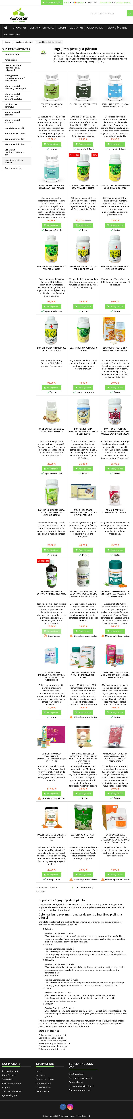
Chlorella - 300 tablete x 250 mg (83, 105)
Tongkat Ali (18, 27)
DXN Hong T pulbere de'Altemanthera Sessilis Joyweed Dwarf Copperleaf (115, 431)
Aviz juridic (41, 1075)
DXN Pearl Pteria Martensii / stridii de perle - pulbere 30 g (83, 431)
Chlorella (70, 964)
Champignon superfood (80, 1090)
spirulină (70, 948)
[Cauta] (111, 13)
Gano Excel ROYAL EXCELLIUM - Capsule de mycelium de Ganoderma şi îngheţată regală (115, 838)
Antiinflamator (12, 54)
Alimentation (95, 27)
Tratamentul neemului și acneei (53, 1046)
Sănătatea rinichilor (15, 144)
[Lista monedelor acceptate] (68, 2)
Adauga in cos (51, 144)
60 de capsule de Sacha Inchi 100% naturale (51, 430)
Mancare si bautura (11, 1083)
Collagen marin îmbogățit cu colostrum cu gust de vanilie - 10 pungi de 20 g (51, 676)
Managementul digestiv (12, 113)
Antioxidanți (11, 59)
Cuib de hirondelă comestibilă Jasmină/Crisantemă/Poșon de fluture (52, 757)
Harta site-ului (42, 1091)
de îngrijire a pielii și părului (109, 1023)
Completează (59, 933)
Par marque (11, 34)
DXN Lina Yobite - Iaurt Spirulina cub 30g (83, 836)
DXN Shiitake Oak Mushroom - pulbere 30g (115, 511)
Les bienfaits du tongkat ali (81, 1086)
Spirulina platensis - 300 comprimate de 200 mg (115, 105)
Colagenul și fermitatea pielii (52, 1049)
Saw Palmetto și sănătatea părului (54, 1043)
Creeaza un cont (123, 2)
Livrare (39, 1071)
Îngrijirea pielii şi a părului (14, 161)
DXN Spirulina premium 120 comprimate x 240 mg (83, 186)
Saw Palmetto (72, 979)
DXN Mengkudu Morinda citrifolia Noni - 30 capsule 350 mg (51, 512)
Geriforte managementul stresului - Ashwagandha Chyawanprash (115, 594)
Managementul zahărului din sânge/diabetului (13, 96)
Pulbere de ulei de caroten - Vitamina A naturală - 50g (51, 837)
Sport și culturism (13, 168)
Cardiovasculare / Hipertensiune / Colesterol (13, 68)
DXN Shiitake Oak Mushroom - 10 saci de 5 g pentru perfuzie (83, 512)
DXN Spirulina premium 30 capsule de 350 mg (83, 267)
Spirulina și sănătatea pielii (51, 1037)
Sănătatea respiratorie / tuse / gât (14, 152)
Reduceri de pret (10, 1071)
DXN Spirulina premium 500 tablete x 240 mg (51, 267)
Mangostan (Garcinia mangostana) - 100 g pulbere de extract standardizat (115, 757)
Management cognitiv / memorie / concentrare (15, 78)
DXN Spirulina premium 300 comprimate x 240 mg (115, 186)
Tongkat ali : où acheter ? (80, 1078)
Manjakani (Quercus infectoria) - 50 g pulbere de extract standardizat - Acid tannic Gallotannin (83, 758)
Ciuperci (34, 27)
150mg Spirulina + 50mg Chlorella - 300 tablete (51, 186)
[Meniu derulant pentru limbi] (80, 2)
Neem (68, 992)
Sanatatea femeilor (14, 138)
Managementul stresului (12, 121)
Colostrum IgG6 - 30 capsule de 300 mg (51, 105)
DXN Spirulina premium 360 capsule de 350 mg (51, 349)
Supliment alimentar (70, 27)
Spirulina (48, 27)
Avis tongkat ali (76, 1082)
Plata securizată (43, 1083)
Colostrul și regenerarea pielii (52, 1035)
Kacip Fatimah (8, 1075)
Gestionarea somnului (11, 105)
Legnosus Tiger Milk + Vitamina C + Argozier (115, 349)
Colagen (69, 1008)
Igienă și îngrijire (117, 27)
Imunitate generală (14, 128)
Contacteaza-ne (43, 1087)
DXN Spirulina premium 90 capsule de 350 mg (115, 267)
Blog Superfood (76, 1074)
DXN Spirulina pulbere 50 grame (83, 349)
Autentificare (105, 2)
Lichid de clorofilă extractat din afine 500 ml (51, 592)
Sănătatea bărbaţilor (15, 133)
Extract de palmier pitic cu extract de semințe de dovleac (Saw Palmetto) (83, 594)
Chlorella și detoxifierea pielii (52, 1040)
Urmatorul (87, 887)
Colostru (69, 933)
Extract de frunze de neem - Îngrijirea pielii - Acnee (83, 675)
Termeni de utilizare (45, 1079)
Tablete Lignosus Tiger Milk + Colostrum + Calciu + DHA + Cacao (115, 675)
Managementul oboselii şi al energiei (15, 87)
